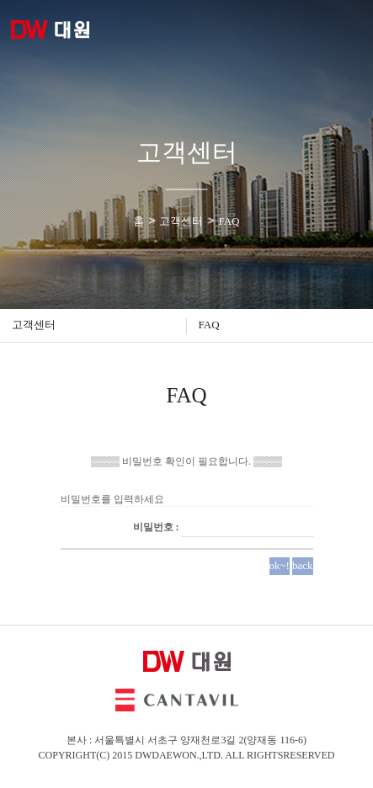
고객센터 (34, 324)
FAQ (209, 324)
